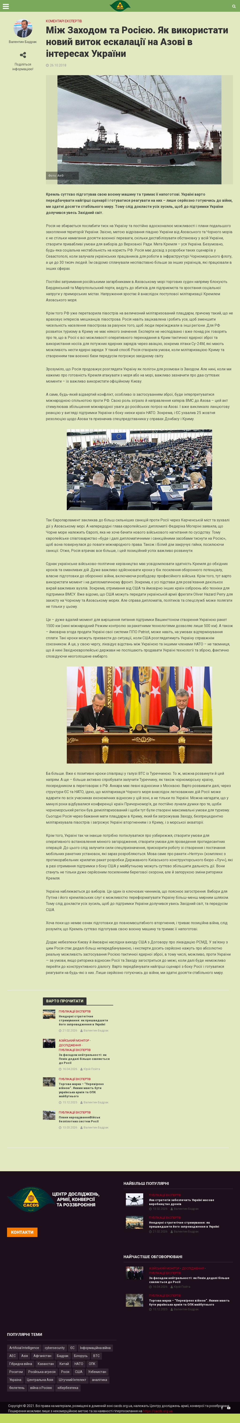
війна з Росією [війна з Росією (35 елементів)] (41, 1397)
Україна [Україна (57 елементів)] (15, 1389)
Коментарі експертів (64, 21)
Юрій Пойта (92, 1072)
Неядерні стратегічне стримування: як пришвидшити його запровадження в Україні (85, 1021)
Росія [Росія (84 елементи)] (65, 1381)
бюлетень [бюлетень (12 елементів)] (17, 1397)
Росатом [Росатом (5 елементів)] (16, 1381)
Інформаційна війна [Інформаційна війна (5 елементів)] (95, 1357)
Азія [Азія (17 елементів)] (24, 1365)
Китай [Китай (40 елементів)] (64, 1373)
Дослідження (70, 1046)
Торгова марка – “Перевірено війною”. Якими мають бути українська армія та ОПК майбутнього (84, 1093)
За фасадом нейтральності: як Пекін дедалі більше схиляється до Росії (84, 1061)
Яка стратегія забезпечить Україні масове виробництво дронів (184, 1208)
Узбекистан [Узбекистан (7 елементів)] (97, 1381)
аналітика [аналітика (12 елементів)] (99, 1389)
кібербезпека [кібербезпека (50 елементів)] (68, 1397)
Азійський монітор (74, 1042)
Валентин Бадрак (23, 42)
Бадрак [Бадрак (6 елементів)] (62, 1365)
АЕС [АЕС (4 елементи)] (12, 1365)
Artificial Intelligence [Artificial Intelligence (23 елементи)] (24, 1357)
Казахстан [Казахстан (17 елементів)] (46, 1373)
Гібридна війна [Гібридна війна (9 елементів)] (20, 1373)
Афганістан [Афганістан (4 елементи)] (42, 1365)
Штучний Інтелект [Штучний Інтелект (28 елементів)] (72, 1389)
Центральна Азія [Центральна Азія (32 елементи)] (40, 1389)
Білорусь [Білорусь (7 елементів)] (81, 1365)
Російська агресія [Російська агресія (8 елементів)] (42, 1381)
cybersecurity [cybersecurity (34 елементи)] (55, 1357)
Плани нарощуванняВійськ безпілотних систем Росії (81, 1124)
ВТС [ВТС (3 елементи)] (96, 1365)
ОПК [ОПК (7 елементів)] (92, 1373)
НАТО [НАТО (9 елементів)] (79, 1373)
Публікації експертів (75, 1011)
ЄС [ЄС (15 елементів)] (72, 1357)
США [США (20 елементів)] (78, 1381)
